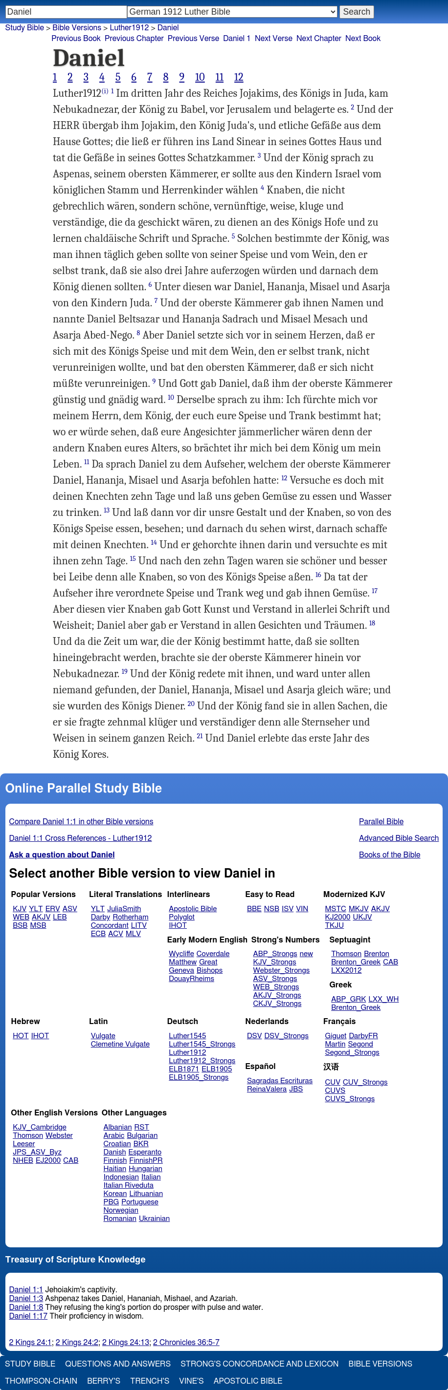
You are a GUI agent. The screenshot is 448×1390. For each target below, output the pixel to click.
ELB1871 (184, 1069)
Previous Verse (193, 39)
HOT (20, 1036)
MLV (133, 934)
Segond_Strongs (352, 1052)
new (306, 954)
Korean (115, 1194)
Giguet (336, 1036)
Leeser (24, 1144)
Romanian (120, 1218)
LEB (60, 917)
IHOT (178, 925)
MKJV (359, 909)
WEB (21, 917)
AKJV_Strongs (277, 995)
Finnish (115, 1160)
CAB (390, 962)
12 (239, 77)
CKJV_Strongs (277, 1003)
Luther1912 (187, 1052)
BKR (141, 1144)
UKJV (362, 917)
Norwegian (121, 1210)
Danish (115, 1152)
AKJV (41, 917)
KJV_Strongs (274, 962)
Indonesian (121, 1177)
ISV (287, 909)
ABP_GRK (348, 999)
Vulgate (103, 1036)
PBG (111, 1202)
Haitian (115, 1169)
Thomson (346, 954)
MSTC (335, 909)
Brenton (376, 954)
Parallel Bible (381, 822)
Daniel (168, 28)
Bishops (210, 970)
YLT (36, 909)
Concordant (110, 925)
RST (142, 1127)
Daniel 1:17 (28, 1316)
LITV (139, 925)
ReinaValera (267, 1089)
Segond (360, 1044)
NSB (271, 909)
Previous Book (76, 39)
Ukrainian (154, 1218)
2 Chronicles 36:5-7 (186, 1343)
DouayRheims (191, 979)
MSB (38, 925)
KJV (19, 909)
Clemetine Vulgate (120, 1044)
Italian (151, 1177)
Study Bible (24, 28)
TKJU (334, 925)
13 (107, 510)
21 (200, 736)
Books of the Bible (390, 855)
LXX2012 (346, 970)
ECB (98, 934)
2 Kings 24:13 (125, 1343)
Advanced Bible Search (399, 838)
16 (318, 575)
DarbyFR (363, 1036)
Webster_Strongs (281, 970)
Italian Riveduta (129, 1185)
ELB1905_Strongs (198, 1077)
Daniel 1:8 (26, 1307)
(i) (105, 91)
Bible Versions (76, 28)
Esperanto (145, 1152)
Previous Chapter (134, 39)
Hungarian (145, 1169)
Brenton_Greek (356, 962)
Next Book (363, 39)
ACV (115, 934)
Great (208, 962)
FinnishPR (146, 1160)
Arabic (114, 1135)
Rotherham (130, 917)
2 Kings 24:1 (30, 1343)
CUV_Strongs (365, 1082)
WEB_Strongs (276, 987)
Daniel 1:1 (26, 1290)
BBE (254, 909)
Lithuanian (146, 1194)
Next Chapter (318, 39)
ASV (70, 909)
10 (200, 77)
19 (125, 671)
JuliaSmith (124, 909)
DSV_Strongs (286, 1036)
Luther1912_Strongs (202, 1061)
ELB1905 (217, 1069)
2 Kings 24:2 (77, 1343)
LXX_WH (383, 999)
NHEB (23, 1160)
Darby (101, 917)
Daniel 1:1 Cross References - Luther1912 (80, 838)
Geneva (181, 970)
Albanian (118, 1127)
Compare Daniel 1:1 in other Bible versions (81, 822)
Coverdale (213, 954)
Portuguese (139, 1202)
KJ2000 (338, 917)
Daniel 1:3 (26, 1299)
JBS (296, 1089)
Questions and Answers (118, 1364)
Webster (59, 1135)
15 (133, 559)
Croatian (117, 1144)
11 (220, 77)
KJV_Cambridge (40, 1127)
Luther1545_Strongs (202, 1044)
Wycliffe (181, 954)
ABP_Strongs (275, 954)
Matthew (183, 962)
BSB (20, 925)
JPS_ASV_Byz (37, 1152)
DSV (254, 1036)
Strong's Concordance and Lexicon (259, 1364)
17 (375, 591)
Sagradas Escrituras (280, 1081)
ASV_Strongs (275, 979)
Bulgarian (142, 1135)
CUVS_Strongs (350, 1099)
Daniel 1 (237, 39)
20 (191, 704)
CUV (333, 1082)
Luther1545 (187, 1036)
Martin (335, 1044)
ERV (52, 909)
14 (154, 542)
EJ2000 (48, 1160)
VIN (302, 909)
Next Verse (273, 39)
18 (372, 623)
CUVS (335, 1090)
